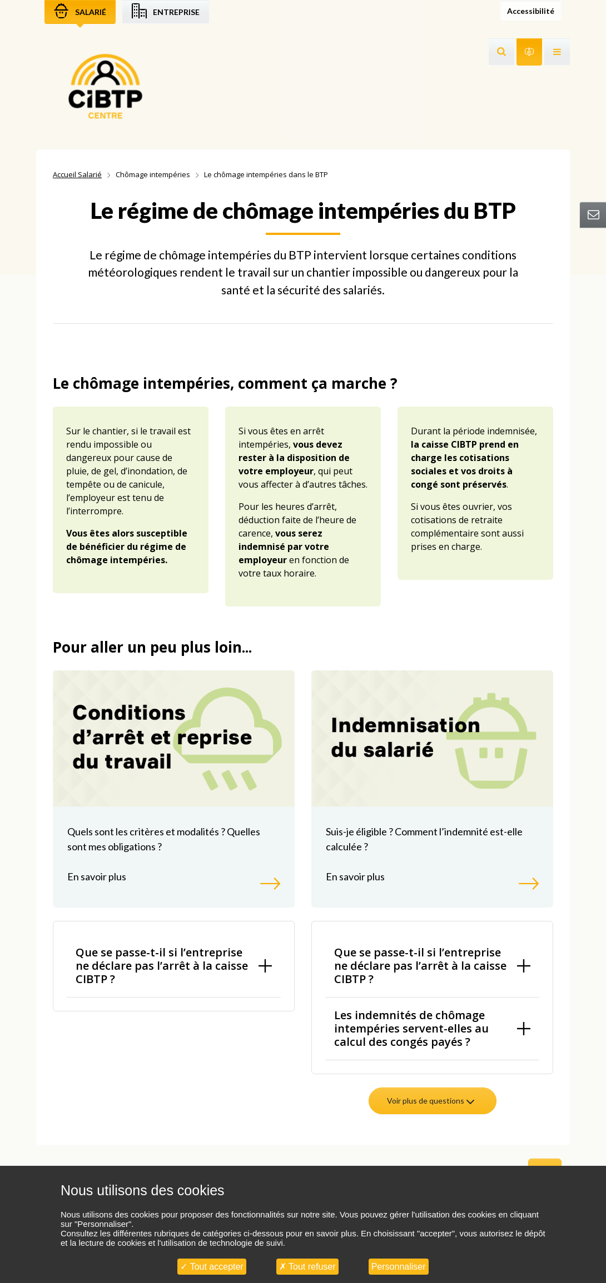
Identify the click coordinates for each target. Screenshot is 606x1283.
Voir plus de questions (431, 1100)
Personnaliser (398, 1266)
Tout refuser (307, 1266)
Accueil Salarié (77, 174)
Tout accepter (211, 1266)
